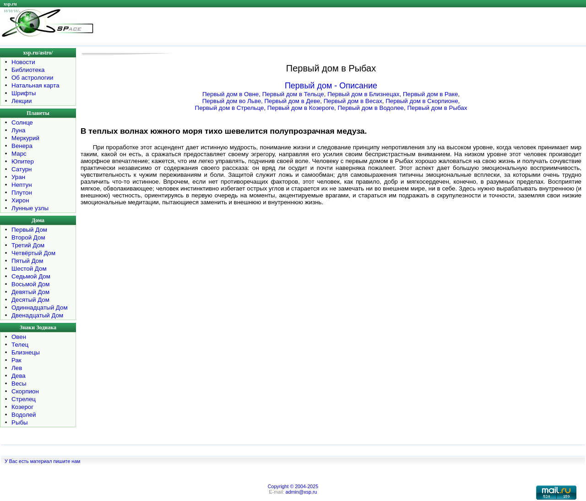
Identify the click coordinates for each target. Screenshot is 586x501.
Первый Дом (29, 229)
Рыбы (19, 422)
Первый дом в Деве (292, 101)
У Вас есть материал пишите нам (42, 461)
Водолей (23, 414)
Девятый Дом (30, 292)
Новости (23, 62)
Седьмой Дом (30, 276)
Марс (19, 153)
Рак (16, 360)
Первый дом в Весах (353, 101)
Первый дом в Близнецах (363, 94)
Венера (22, 145)
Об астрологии (32, 77)
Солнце (22, 122)
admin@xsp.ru (301, 492)
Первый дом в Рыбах (437, 107)
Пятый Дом (27, 260)
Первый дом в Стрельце (229, 107)
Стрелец (23, 399)
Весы (19, 383)
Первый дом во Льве (231, 101)
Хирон (20, 200)
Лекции (21, 101)
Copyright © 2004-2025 (293, 486)
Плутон (21, 192)
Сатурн (21, 169)
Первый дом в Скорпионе (421, 101)
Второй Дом (28, 237)
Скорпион (25, 391)
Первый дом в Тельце (293, 94)
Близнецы (25, 352)
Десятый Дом (30, 299)
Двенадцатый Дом (37, 315)
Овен (18, 336)
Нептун (21, 184)
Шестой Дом (29, 268)
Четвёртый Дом (33, 253)
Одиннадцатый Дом (39, 307)
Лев (16, 368)
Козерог (22, 406)
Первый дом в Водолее (370, 107)
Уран (18, 177)
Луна (18, 130)
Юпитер (22, 161)
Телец (19, 344)
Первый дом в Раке (430, 94)
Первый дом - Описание (331, 85)
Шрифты (23, 93)
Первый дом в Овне (230, 94)
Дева (18, 375)
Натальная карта (35, 85)
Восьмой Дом (30, 284)
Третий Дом (27, 245)
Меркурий (25, 138)
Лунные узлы (30, 208)
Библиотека (27, 69)
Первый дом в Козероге (300, 107)
